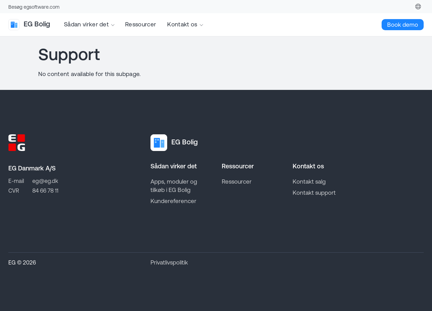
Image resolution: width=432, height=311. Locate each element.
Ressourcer (140, 24)
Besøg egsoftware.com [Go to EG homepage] (33, 7)
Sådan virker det (86, 24)
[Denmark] (418, 6)
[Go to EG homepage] (16, 142)
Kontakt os (182, 24)
